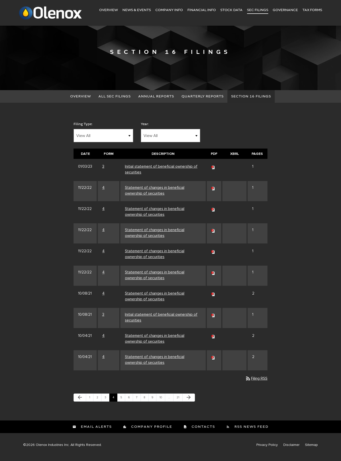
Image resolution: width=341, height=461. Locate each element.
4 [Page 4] (114, 403)
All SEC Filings (114, 100)
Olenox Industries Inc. (53, 449)
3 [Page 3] (107, 403)
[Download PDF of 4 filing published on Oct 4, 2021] (213, 340)
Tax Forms (312, 10)
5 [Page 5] (122, 403)
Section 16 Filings (251, 100)
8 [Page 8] (146, 403)
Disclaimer (291, 449)
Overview (108, 10)
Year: (145, 128)
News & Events (136, 10)
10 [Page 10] (162, 403)
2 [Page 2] (98, 403)
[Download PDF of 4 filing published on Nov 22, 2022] (213, 192)
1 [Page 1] (91, 403)
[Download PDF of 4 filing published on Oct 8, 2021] (213, 297)
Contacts (202, 431)
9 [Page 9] (153, 403)
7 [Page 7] (138, 403)
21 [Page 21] (179, 403)
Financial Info (201, 10)
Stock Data (231, 10)
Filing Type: (83, 128)
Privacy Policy (267, 449)
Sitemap (311, 449)
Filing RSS (256, 382)
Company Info (169, 10)
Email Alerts (96, 431)
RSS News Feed (250, 431)
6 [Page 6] (130, 403)
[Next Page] (188, 402)
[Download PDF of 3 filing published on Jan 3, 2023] (213, 170)
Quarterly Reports (203, 100)
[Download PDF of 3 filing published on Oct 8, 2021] (213, 318)
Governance (285, 10)
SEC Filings (257, 10)
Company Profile (151, 431)
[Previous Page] (80, 402)
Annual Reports (156, 100)
